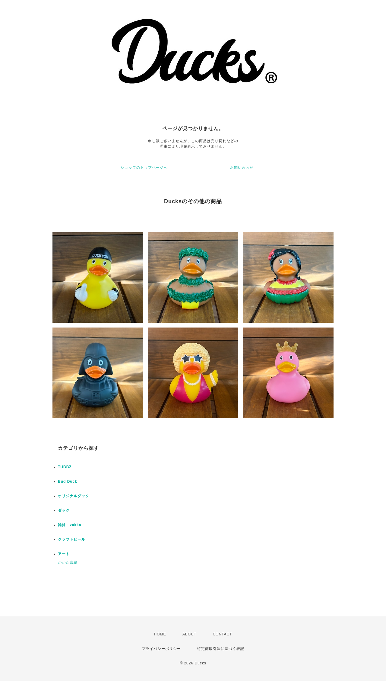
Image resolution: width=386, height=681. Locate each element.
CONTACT (222, 634)
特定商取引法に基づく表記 (220, 649)
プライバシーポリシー (161, 649)
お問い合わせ (242, 167)
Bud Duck (67, 481)
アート (64, 554)
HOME (160, 634)
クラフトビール (71, 539)
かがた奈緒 (68, 562)
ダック (64, 510)
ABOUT (189, 634)
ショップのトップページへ (144, 167)
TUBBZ (65, 467)
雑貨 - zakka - (71, 525)
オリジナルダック (73, 496)
